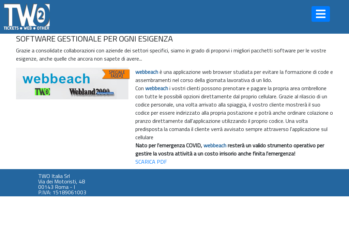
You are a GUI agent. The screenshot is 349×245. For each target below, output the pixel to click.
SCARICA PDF (151, 162)
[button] (321, 14)
